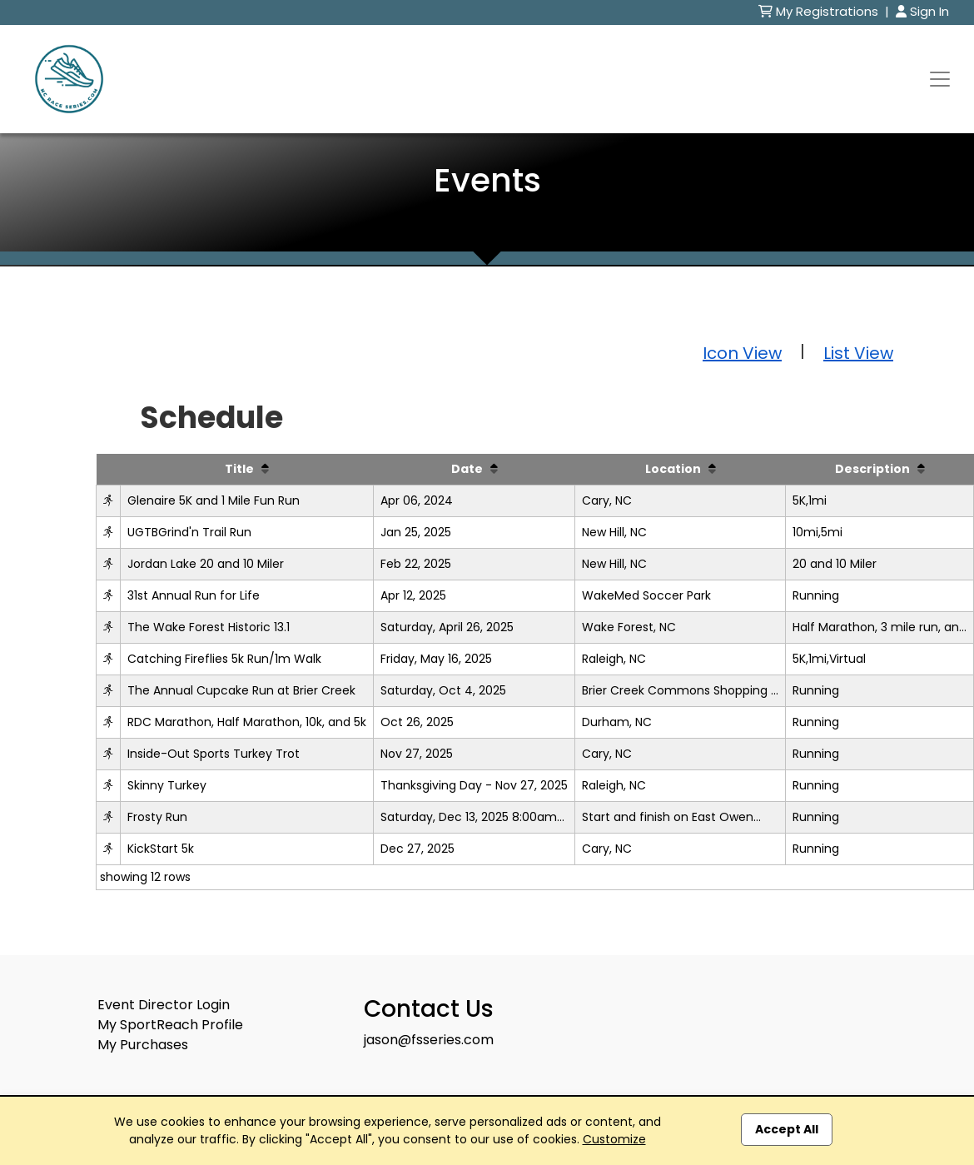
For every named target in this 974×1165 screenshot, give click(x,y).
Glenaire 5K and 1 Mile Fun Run (213, 500)
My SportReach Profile (170, 1024)
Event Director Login (163, 1004)
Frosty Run (157, 817)
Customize (614, 1139)
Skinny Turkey (166, 785)
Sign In (922, 11)
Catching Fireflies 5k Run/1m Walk (224, 658)
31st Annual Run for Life (193, 595)
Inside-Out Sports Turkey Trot (213, 753)
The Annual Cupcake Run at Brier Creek (241, 690)
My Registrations (820, 11)
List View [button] (858, 353)
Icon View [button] (742, 353)
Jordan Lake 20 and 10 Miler (205, 563)
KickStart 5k (160, 848)
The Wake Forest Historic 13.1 (208, 627)
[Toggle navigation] (940, 79)
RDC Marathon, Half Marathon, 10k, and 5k (246, 722)
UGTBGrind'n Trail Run (189, 532)
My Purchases (142, 1044)
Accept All (786, 1129)
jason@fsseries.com (429, 1039)
